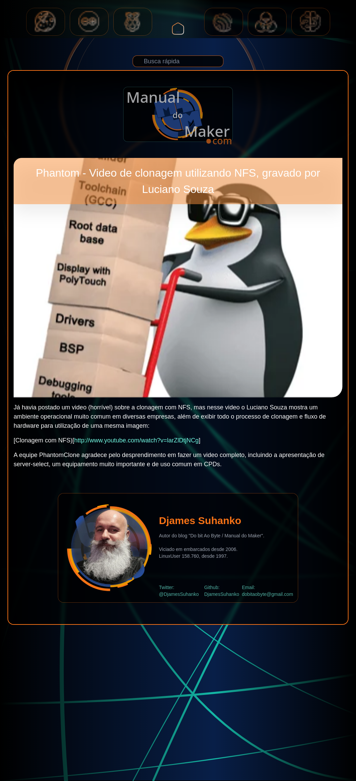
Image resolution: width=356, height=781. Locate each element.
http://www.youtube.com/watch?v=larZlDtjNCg (136, 440)
